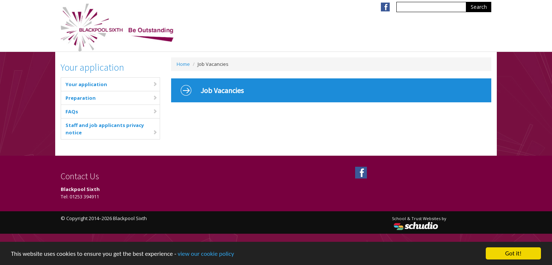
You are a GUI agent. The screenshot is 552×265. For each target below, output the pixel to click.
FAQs (112, 111)
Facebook (385, 7)
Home (183, 64)
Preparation (112, 98)
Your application (112, 84)
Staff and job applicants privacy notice (112, 129)
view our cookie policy (206, 254)
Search (479, 6)
